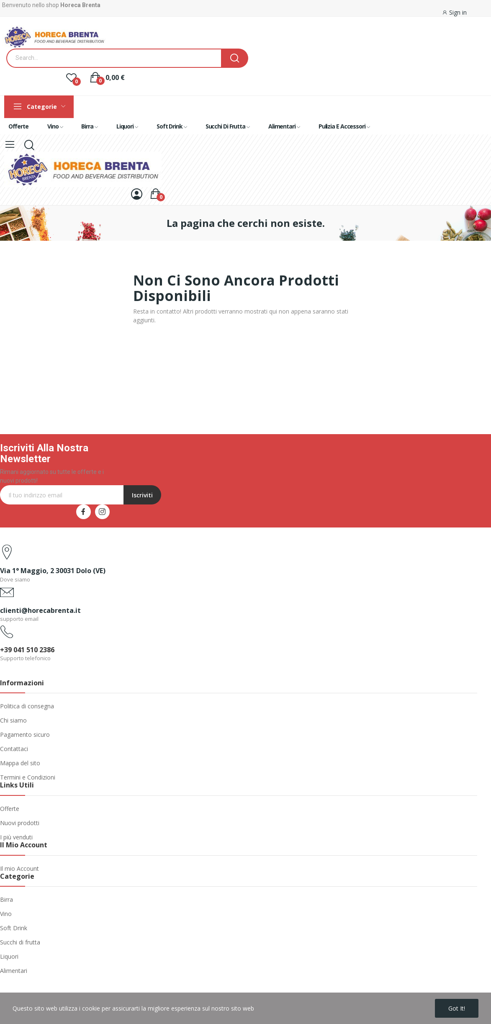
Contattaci (14, 749)
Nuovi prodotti (19, 823)
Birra (6, 899)
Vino (6, 914)
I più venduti (16, 837)
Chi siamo (13, 720)
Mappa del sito (20, 763)
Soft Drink (13, 928)
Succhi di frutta (20, 942)
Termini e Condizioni (27, 777)
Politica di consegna (27, 706)
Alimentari (13, 971)
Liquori (9, 956)
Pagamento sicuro (25, 734)
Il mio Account (19, 868)
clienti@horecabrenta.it (40, 610)
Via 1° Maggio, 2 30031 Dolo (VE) (52, 570)
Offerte (9, 809)
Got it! (456, 1008)
